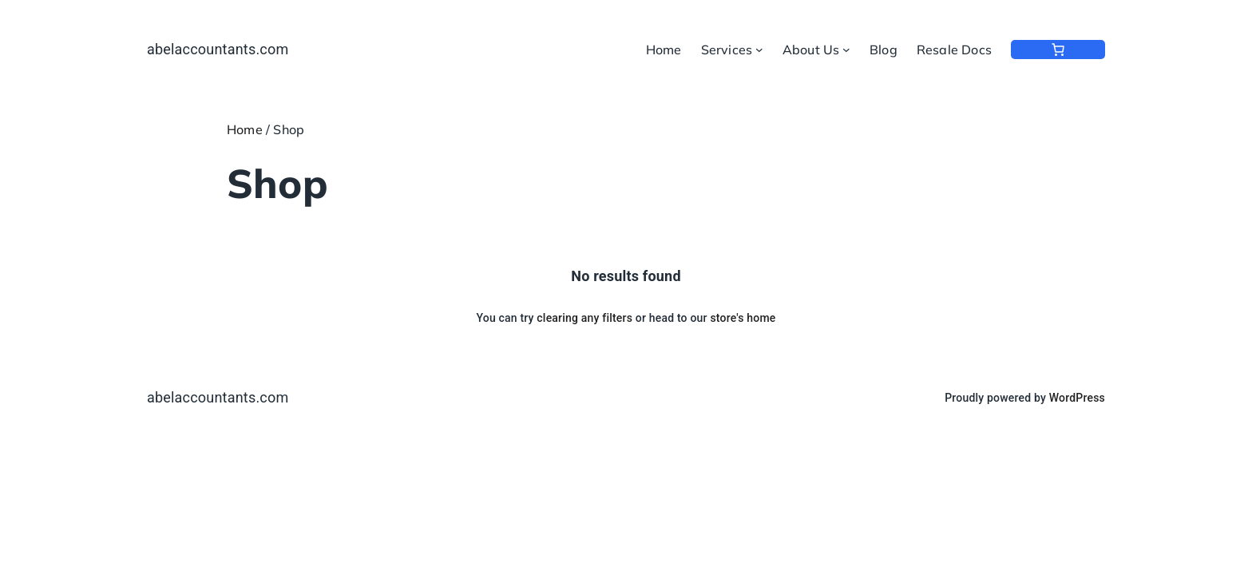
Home (245, 129)
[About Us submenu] (846, 50)
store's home (742, 317)
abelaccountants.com (217, 49)
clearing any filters (584, 317)
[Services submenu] (759, 50)
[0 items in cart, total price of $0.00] (1058, 49)
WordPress (1077, 397)
